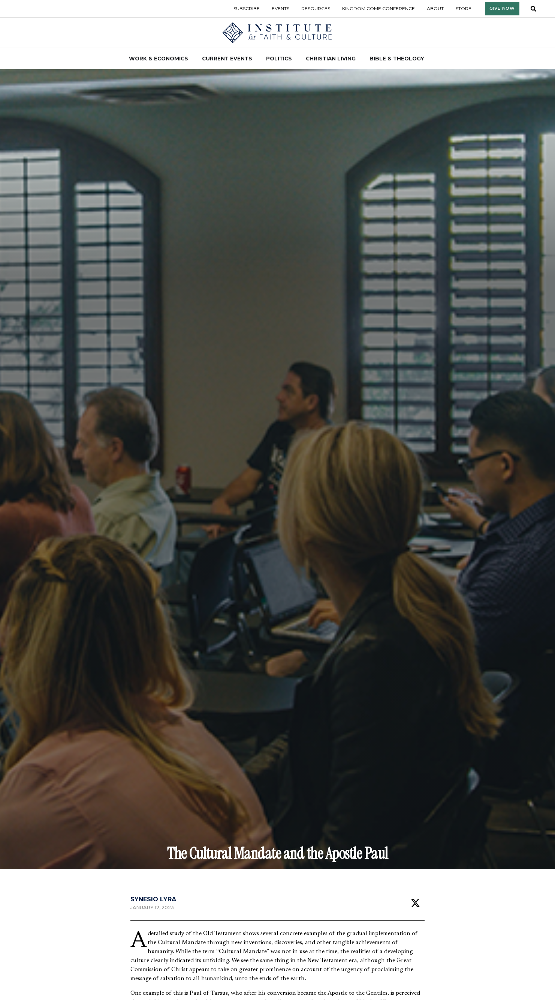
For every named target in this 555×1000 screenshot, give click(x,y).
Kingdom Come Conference (378, 8)
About (435, 8)
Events (280, 8)
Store (463, 8)
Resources (315, 8)
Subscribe (246, 8)
